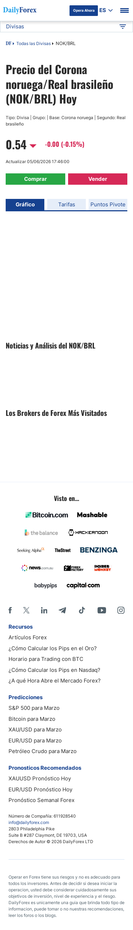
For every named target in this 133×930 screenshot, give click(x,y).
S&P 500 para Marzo (34, 708)
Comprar (35, 179)
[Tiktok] (82, 610)
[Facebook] (10, 610)
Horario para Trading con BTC (46, 659)
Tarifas (66, 204)
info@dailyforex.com (29, 822)
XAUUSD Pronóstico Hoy (40, 778)
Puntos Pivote (108, 204)
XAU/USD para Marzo (35, 729)
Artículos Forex (28, 637)
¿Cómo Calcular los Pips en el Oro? (53, 648)
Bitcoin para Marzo (32, 718)
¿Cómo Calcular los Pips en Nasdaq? (54, 670)
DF (8, 43)
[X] (26, 610)
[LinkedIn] (44, 610)
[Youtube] (102, 610)
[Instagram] (120, 610)
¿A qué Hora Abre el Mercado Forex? (55, 680)
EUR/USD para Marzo (35, 740)
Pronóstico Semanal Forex (41, 800)
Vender (97, 179)
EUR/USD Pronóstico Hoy (40, 789)
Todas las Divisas (33, 43)
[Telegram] (62, 610)
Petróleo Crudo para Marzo (43, 751)
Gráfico (25, 204)
